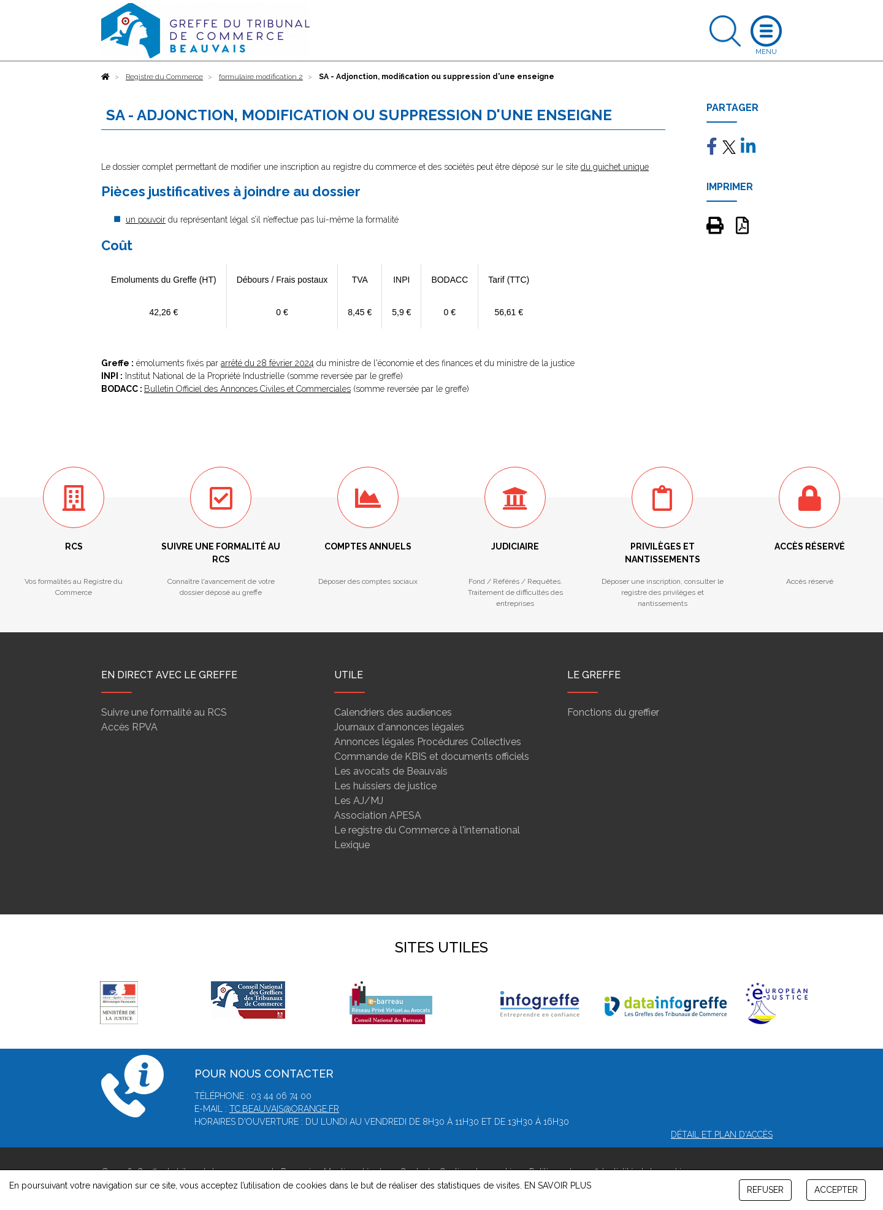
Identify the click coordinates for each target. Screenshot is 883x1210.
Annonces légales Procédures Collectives (427, 742)
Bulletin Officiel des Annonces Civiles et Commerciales (247, 389)
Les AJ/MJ (358, 800)
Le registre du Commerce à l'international (427, 830)
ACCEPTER (836, 1190)
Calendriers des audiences (393, 712)
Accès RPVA (129, 727)
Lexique (352, 845)
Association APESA (377, 815)
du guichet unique (615, 167)
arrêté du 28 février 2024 (267, 363)
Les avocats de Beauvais (391, 771)
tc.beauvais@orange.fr (284, 1109)
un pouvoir (146, 219)
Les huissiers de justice (385, 786)
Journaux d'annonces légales (399, 727)
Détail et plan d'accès (722, 1134)
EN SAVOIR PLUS (557, 1185)
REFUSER (765, 1190)
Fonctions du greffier (613, 712)
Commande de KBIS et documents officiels (431, 756)
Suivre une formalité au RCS (164, 712)
